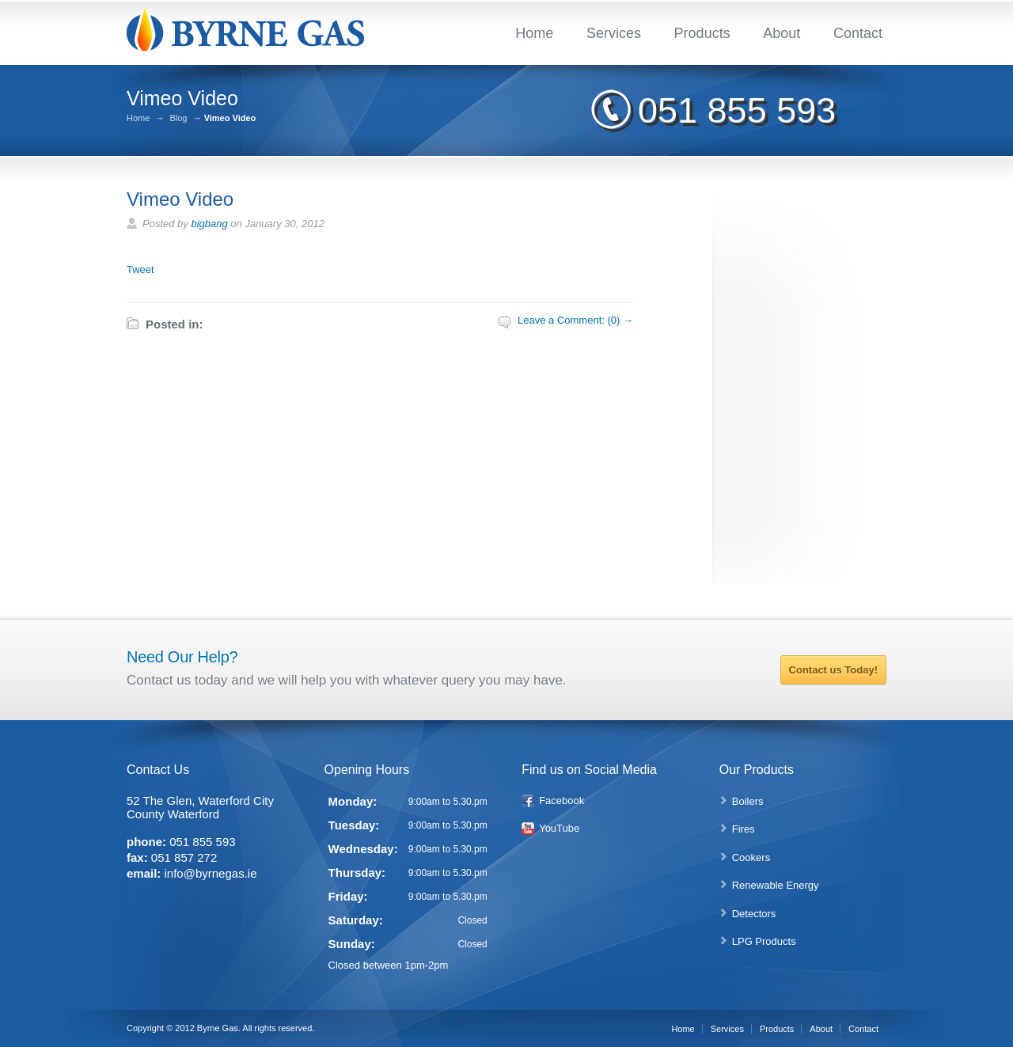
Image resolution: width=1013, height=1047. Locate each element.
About (781, 33)
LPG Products (764, 941)
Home (534, 33)
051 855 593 (737, 110)
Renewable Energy (775, 885)
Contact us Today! (833, 670)
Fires (743, 829)
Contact (857, 33)
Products (702, 33)
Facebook (561, 800)
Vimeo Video (180, 199)
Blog (178, 118)
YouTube (559, 828)
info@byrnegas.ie (211, 873)
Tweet (140, 269)
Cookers (751, 857)
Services (613, 33)
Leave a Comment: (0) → (575, 320)
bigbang (209, 224)
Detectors (754, 914)
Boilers (748, 801)
